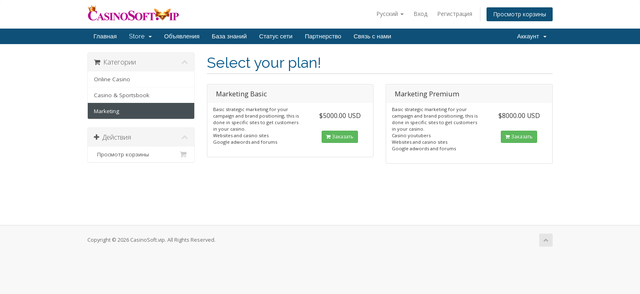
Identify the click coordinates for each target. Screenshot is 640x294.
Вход (420, 14)
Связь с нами (372, 36)
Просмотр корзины (519, 14)
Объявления (182, 36)
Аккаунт (532, 36)
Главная (105, 36)
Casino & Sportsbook (121, 95)
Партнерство (323, 36)
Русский (390, 14)
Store (140, 36)
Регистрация (454, 14)
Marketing (106, 111)
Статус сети (276, 36)
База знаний (229, 36)
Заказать (339, 136)
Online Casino (112, 79)
